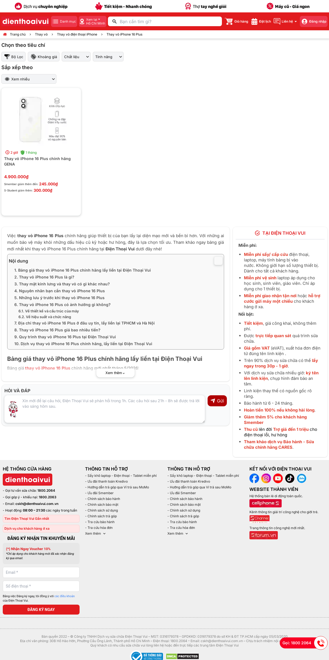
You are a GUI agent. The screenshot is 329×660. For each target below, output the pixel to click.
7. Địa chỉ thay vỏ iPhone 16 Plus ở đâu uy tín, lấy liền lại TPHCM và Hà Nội (84, 323)
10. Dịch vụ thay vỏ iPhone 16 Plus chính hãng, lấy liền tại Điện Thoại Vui (83, 343)
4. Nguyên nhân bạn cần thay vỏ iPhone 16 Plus (59, 290)
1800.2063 (47, 497)
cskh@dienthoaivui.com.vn (36, 504)
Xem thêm (96, 533)
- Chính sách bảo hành (102, 499)
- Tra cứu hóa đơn (99, 528)
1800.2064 (46, 490)
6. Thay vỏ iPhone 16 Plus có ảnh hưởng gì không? (62, 304)
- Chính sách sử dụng (101, 510)
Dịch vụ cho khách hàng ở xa (27, 528)
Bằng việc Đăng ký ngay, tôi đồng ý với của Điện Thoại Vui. (39, 598)
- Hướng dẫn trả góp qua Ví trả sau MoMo (117, 487)
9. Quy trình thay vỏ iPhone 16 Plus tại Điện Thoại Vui (65, 336)
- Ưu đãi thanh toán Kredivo (106, 481)
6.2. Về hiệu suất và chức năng (44, 317)
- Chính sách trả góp (101, 516)
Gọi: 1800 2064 (305, 642)
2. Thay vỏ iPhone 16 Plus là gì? (44, 277)
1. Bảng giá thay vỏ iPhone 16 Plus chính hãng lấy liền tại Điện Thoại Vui (82, 270)
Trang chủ (18, 34)
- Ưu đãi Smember (99, 493)
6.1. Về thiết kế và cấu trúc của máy (48, 311)
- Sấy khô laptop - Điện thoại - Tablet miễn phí (121, 476)
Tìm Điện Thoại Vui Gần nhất (26, 518)
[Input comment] (104, 409)
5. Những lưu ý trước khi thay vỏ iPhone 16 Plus (59, 297)
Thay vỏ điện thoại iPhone (77, 34)
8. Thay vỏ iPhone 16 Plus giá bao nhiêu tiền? (57, 330)
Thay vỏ (41, 34)
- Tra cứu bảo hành (100, 522)
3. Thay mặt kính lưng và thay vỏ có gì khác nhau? (62, 284)
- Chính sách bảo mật (101, 504)
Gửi (217, 401)
